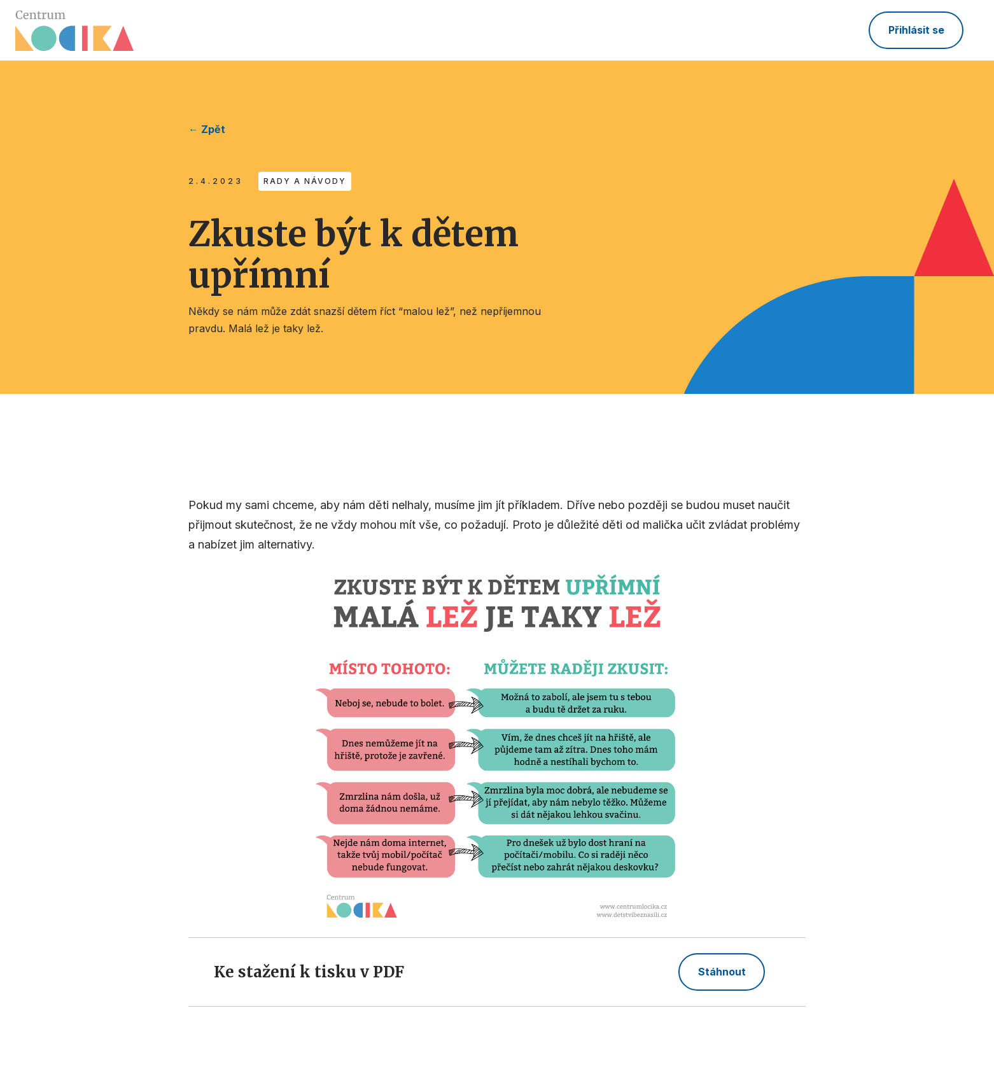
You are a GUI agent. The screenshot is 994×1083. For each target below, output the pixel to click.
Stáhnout (722, 971)
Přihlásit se (916, 30)
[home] (74, 30)
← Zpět (206, 129)
